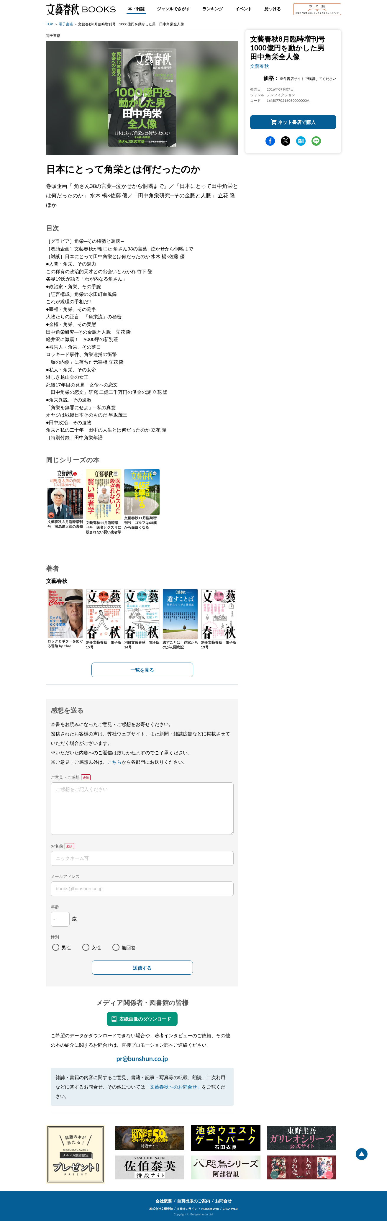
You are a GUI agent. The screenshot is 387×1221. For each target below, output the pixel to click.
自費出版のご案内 (193, 1200)
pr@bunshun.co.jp (142, 1059)
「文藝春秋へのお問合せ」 (173, 1086)
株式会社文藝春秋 (161, 1208)
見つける (272, 8)
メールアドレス (65, 876)
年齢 (55, 906)
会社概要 (163, 1200)
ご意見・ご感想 (65, 777)
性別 (55, 937)
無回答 (129, 947)
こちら (114, 762)
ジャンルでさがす (173, 8)
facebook (270, 141)
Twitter (285, 141)
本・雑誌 (136, 8)
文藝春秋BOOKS (81, 9)
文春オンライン (187, 1208)
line (316, 141)
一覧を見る (142, 670)
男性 (66, 947)
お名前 (57, 845)
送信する (142, 968)
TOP (49, 24)
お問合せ (223, 1200)
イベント (243, 8)
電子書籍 (66, 24)
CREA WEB (230, 1208)
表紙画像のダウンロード (145, 1019)
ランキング (212, 8)
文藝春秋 (259, 66)
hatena (301, 141)
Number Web (210, 1208)
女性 (96, 947)
